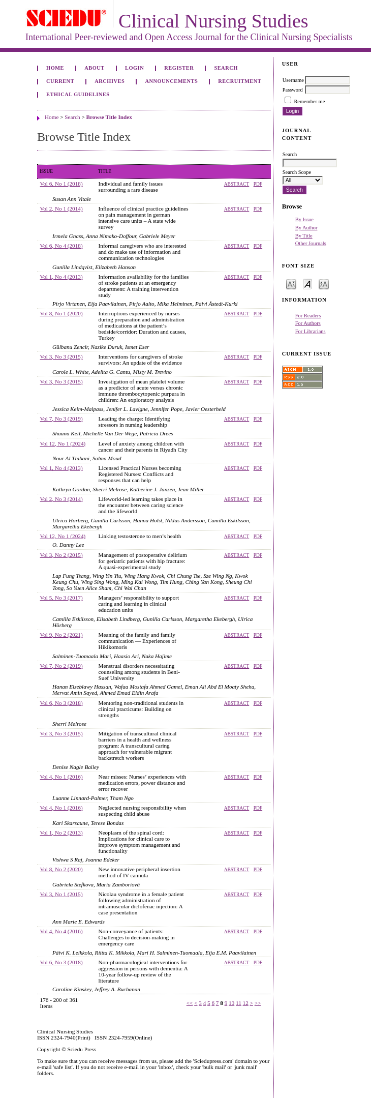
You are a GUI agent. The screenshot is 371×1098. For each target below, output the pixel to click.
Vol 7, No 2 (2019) (61, 666)
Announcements (171, 81)
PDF (258, 184)
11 (238, 1003)
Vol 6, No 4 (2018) (61, 246)
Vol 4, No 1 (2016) (61, 777)
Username (293, 80)
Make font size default (307, 283)
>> (258, 1003)
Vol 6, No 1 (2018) (61, 184)
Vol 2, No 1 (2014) (61, 208)
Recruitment (239, 81)
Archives (110, 81)
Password (293, 90)
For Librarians (310, 331)
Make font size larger (324, 283)
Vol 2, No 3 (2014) (61, 499)
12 (246, 1003)
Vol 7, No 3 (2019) (61, 419)
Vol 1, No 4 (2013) (61, 277)
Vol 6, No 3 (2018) (61, 703)
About (94, 68)
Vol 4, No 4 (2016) (61, 931)
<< (190, 1003)
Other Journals (310, 243)
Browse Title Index (109, 117)
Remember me (309, 101)
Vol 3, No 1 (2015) (61, 894)
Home (55, 68)
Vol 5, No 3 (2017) (61, 598)
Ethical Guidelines (78, 94)
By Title (304, 236)
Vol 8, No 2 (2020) (61, 869)
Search (225, 68)
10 (231, 1003)
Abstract (237, 184)
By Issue (304, 219)
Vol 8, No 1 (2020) (61, 313)
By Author (306, 227)
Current (60, 81)
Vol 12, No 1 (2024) (63, 443)
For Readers (308, 315)
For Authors (308, 323)
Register (179, 68)
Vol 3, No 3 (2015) (61, 356)
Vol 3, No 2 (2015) (61, 555)
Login (134, 68)
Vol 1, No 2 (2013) (61, 832)
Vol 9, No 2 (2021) (61, 635)
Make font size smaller (291, 283)
